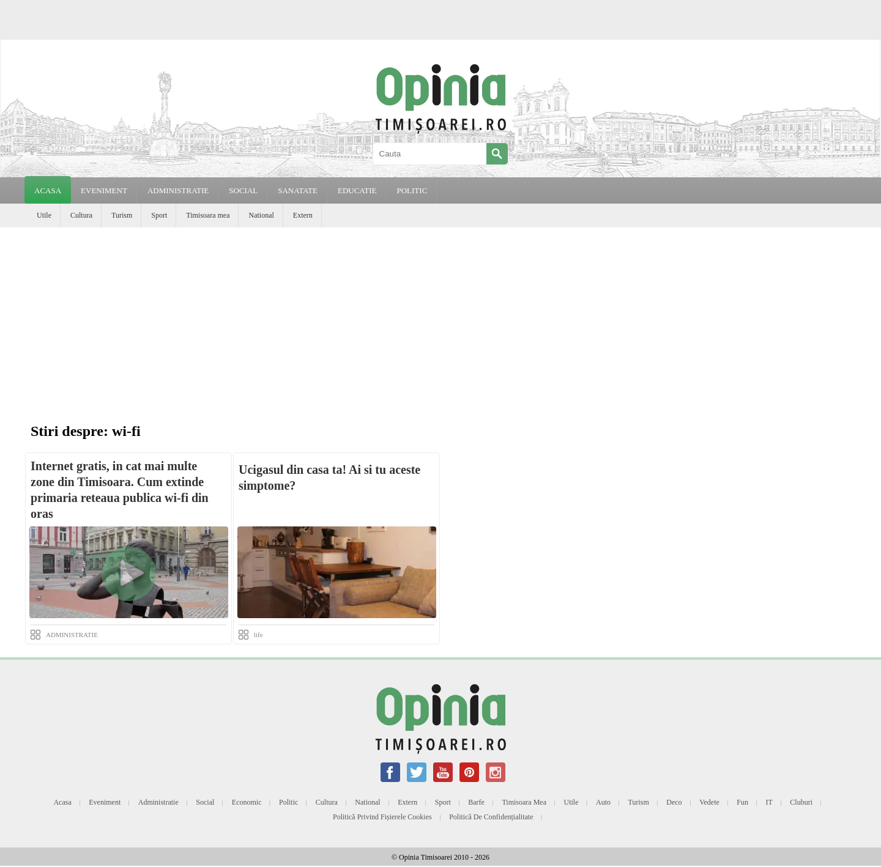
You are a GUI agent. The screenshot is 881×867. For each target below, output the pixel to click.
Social (205, 802)
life (258, 634)
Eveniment (105, 802)
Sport (159, 215)
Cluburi (801, 802)
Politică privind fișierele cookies (382, 817)
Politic (288, 802)
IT (769, 802)
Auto (603, 802)
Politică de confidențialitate (491, 817)
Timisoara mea (207, 215)
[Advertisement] (440, 319)
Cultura (81, 215)
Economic (247, 802)
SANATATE (298, 190)
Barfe (476, 802)
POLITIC (411, 190)
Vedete (709, 802)
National (260, 215)
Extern (303, 215)
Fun (742, 802)
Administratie (158, 802)
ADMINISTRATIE (178, 190)
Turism (121, 215)
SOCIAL (243, 190)
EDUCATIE (357, 190)
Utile (44, 215)
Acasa (47, 190)
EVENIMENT (104, 190)
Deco (674, 802)
